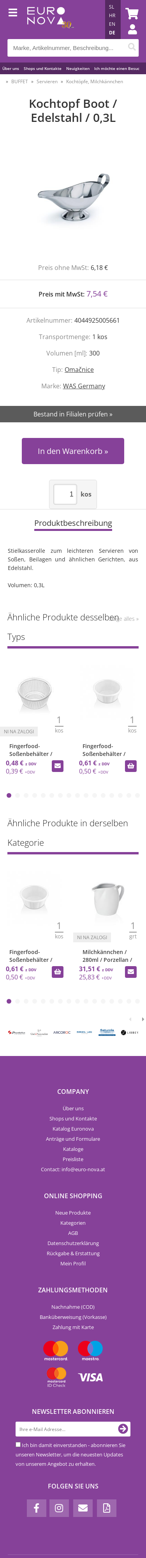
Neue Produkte (73, 1212)
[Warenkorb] (131, 13)
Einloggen (128, 37)
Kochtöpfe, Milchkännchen (94, 81)
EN (112, 24)
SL (111, 7)
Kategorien (73, 1222)
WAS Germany (84, 386)
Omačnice (79, 369)
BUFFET (19, 81)
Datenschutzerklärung (73, 1243)
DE (112, 32)
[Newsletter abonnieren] (123, 1429)
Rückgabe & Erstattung (73, 1253)
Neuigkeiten (78, 68)
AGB (73, 1232)
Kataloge (73, 1148)
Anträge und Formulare (73, 1138)
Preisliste (73, 1159)
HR (112, 15)
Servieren (47, 81)
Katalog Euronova (73, 1128)
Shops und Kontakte (43, 68)
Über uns (10, 68)
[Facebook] (36, 1508)
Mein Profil (73, 1263)
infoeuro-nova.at (83, 1169)
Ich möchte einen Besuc (116, 68)
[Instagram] (59, 1508)
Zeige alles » (124, 618)
